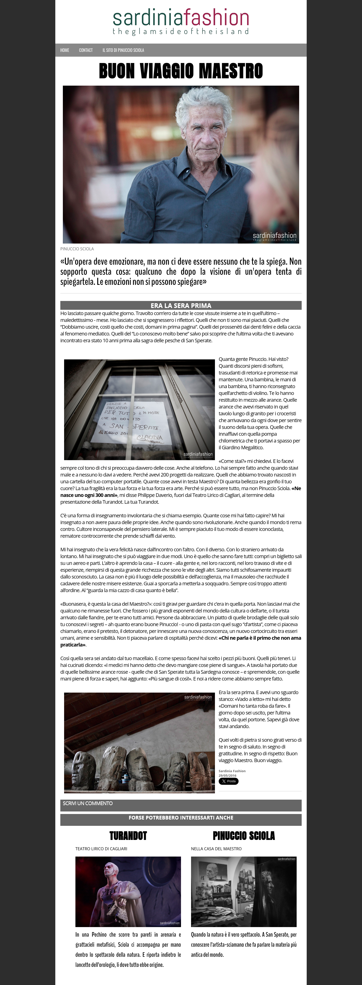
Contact (86, 50)
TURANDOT (128, 836)
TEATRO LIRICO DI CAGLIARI (101, 849)
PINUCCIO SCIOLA (244, 836)
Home (64, 50)
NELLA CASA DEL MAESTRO (216, 849)
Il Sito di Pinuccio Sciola (123, 50)
